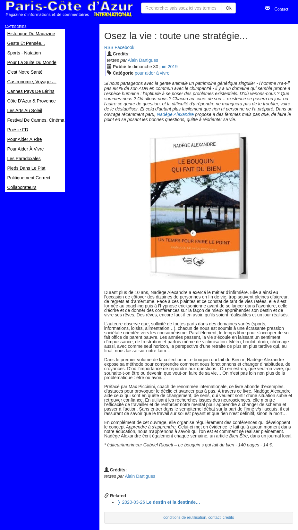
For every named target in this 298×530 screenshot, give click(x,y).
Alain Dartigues (143, 60)
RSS (109, 47)
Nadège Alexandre (175, 114)
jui (162, 66)
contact (214, 517)
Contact (279, 8)
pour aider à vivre (152, 73)
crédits (228, 517)
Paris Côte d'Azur (69, 9)
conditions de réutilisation (184, 517)
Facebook (124, 47)
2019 (173, 66)
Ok (229, 8)
